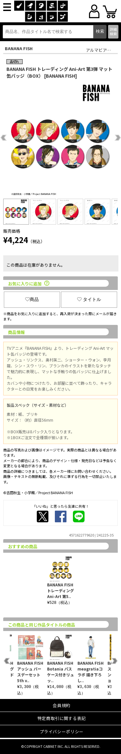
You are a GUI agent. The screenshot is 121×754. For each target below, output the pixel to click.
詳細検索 (113, 31)
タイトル (89, 299)
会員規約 (61, 705)
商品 (32, 299)
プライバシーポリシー (62, 731)
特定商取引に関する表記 (61, 718)
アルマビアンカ (100, 50)
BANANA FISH (19, 48)
